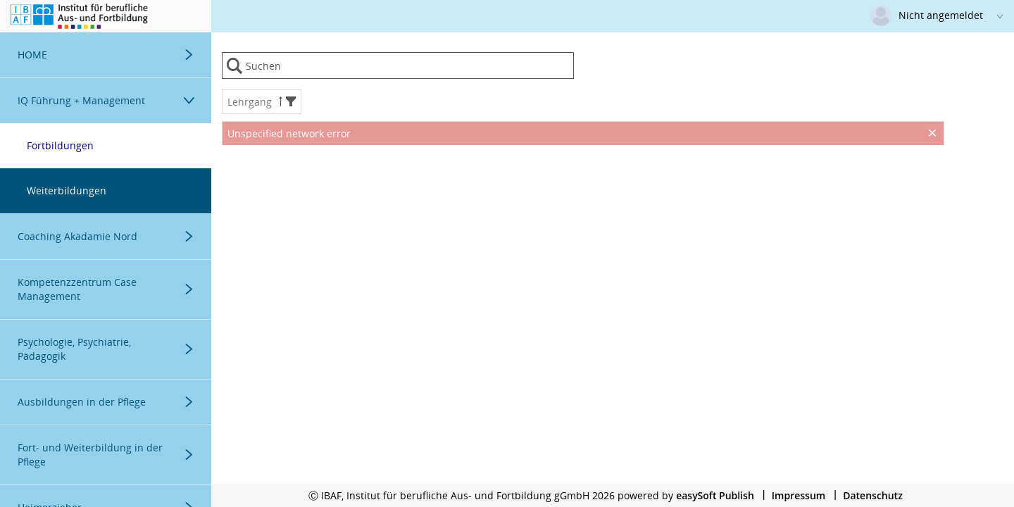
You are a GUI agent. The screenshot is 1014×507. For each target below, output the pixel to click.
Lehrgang (261, 101)
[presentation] (583, 180)
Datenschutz (873, 495)
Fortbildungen (60, 145)
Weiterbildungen (66, 190)
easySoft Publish (715, 495)
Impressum (798, 495)
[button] (291, 101)
